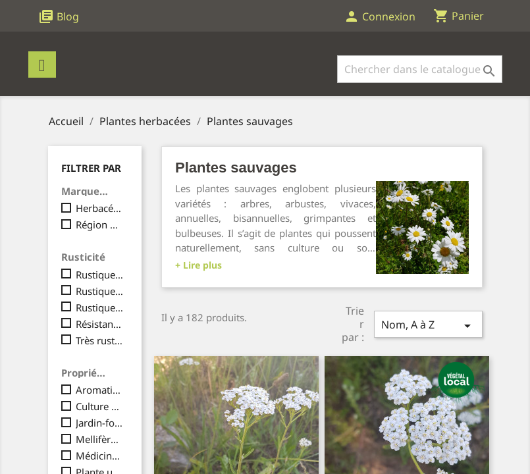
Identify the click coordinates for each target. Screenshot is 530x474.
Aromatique (100, 389)
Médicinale (100, 455)
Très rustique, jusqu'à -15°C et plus (100, 340)
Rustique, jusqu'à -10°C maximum (100, 291)
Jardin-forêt (100, 422)
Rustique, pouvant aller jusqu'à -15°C (100, 307)
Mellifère (100, 439)
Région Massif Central (100, 224)
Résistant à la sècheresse (100, 323)
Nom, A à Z (428, 325)
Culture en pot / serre (100, 406)
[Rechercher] (419, 69)
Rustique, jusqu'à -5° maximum (100, 274)
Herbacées (100, 208)
